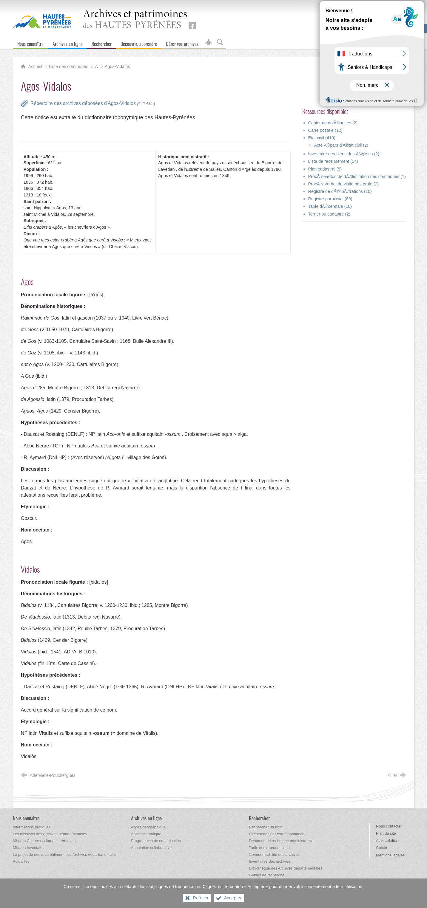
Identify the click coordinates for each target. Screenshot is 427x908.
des (135, 20)
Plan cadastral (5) (325, 169)
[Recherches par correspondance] (276, 834)
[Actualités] (21, 861)
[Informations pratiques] (32, 827)
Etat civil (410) (321, 137)
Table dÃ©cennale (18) (330, 206)
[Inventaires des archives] (269, 861)
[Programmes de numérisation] (156, 841)
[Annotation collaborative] (151, 847)
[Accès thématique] (146, 834)
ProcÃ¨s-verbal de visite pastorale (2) (343, 184)
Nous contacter (389, 826)
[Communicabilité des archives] (274, 854)
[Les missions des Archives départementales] (50, 834)
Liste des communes (68, 66)
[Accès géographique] (148, 827)
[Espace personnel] (208, 42)
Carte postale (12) (325, 130)
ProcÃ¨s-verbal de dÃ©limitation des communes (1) (357, 176)
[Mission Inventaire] (28, 847)
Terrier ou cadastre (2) (329, 214)
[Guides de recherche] (266, 875)
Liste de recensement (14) (333, 161)
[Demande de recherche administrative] (281, 841)
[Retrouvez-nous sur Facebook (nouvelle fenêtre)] (192, 25)
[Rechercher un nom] (265, 827)
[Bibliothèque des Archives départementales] (285, 868)
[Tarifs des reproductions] (269, 847)
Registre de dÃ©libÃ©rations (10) (340, 191)
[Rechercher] (101, 42)
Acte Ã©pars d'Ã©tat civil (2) (341, 145)
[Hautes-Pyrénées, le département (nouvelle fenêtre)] (42, 21)
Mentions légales (390, 855)
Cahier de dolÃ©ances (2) (333, 122)
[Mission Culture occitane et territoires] (44, 841)
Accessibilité (386, 840)
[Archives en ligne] (67, 42)
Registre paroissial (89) (330, 198)
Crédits (382, 847)
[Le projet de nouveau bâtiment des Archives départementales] (65, 854)
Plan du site (386, 833)
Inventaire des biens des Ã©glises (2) (344, 153)
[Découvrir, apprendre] (138, 42)
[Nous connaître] (30, 42)
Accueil (35, 66)
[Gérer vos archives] (182, 42)
